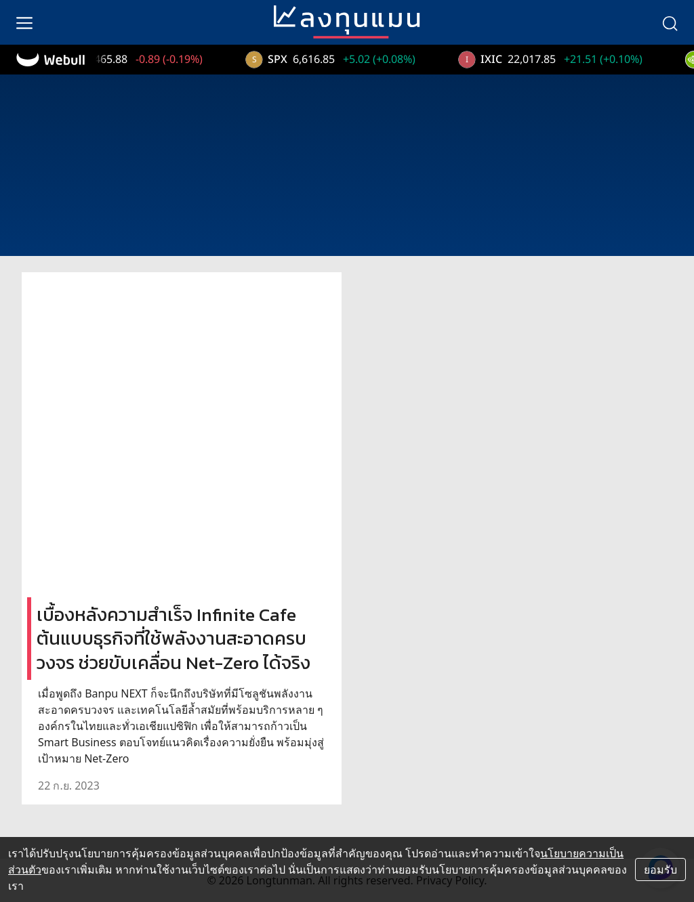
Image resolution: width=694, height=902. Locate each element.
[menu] (24, 22)
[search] (669, 22)
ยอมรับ (660, 869)
